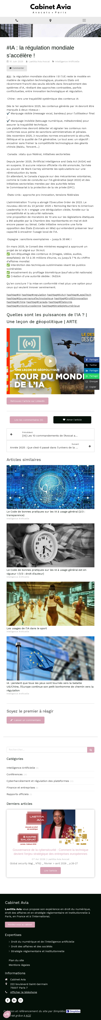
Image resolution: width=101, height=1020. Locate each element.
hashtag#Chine (16, 302)
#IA (9, 76)
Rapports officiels (18, 794)
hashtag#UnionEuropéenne (24, 305)
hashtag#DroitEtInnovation (71, 298)
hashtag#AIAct (56, 294)
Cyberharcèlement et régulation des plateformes (38, 781)
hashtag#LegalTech (79, 294)
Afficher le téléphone (23, 992)
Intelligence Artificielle (21, 767)
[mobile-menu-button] (84, 20)
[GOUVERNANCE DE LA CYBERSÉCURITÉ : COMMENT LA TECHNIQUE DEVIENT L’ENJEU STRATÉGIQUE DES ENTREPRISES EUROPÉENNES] (50, 827)
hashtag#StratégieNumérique (61, 305)
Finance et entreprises (21, 787)
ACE (28, 1015)
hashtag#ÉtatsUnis (60, 302)
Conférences (15, 774)
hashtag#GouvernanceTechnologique (30, 298)
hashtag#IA (14, 294)
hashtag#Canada (37, 302)
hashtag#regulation (34, 294)
